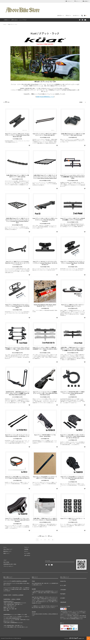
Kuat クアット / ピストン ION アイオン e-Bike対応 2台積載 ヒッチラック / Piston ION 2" (72, 219)
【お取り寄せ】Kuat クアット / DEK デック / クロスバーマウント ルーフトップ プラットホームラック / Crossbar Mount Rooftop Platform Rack (17, 220)
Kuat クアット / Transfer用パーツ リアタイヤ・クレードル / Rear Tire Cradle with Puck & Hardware (73, 478)
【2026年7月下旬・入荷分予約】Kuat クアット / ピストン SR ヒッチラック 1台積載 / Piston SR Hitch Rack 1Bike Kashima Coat (17, 393)
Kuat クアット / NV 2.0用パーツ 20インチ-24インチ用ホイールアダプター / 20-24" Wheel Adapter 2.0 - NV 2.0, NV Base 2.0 (72, 436)
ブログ (5, 560)
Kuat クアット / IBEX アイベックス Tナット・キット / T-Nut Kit (73, 519)
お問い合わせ (14, 19)
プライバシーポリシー (8, 566)
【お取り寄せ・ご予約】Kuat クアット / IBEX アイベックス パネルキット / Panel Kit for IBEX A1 (45, 519)
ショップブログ (23, 19)
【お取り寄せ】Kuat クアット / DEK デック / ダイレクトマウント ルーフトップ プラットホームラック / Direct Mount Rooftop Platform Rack (45, 177)
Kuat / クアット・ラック (12, 24)
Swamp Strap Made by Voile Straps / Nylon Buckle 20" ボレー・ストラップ (45, 305)
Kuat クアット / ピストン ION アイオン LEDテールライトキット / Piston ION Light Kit (45, 134)
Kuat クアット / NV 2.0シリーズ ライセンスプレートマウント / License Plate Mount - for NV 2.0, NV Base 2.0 (45, 263)
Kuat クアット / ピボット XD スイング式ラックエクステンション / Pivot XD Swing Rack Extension (45, 220)
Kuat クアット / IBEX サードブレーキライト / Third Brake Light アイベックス (72, 305)
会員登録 (86, 1)
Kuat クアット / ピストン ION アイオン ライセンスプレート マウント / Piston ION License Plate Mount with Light (17, 135)
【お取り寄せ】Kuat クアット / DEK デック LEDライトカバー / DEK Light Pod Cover (72, 134)
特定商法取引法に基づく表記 (10, 564)
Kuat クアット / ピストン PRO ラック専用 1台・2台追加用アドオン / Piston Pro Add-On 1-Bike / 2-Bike (45, 349)
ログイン (77, 1)
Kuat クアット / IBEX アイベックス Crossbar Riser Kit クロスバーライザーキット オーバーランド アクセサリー (17, 263)
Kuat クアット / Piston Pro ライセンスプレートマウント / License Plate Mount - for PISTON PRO (73, 263)
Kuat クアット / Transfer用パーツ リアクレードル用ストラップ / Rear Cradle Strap (45, 477)
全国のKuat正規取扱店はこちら (45, 96)
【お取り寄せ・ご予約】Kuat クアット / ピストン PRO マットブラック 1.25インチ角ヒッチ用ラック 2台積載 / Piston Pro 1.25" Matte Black (72, 349)
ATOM (7, 562)
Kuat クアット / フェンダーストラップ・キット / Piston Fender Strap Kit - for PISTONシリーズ (17, 435)
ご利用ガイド (7, 19)
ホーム (5, 24)
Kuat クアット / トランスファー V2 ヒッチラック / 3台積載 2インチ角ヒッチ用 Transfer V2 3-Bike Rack (17, 349)
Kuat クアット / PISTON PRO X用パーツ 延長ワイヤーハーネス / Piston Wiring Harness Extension (73, 393)
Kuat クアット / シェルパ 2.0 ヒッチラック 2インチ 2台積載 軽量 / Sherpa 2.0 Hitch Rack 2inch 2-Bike (72, 177)
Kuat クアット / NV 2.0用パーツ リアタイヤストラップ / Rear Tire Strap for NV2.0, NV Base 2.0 (17, 477)
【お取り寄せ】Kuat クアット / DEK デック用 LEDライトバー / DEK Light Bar (17, 176)
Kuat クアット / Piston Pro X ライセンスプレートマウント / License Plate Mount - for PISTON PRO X (17, 306)
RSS (5, 562)
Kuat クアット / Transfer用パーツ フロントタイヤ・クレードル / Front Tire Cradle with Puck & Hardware (17, 520)
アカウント (69, 1)
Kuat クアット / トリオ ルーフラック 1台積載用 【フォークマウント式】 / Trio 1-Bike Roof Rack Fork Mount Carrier (45, 393)
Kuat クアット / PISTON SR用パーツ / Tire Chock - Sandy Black (45, 435)
